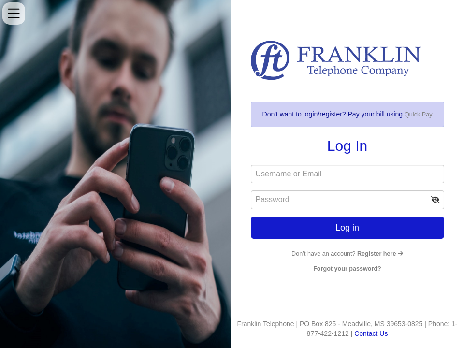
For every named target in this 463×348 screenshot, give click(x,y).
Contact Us (371, 333)
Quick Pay (418, 114)
